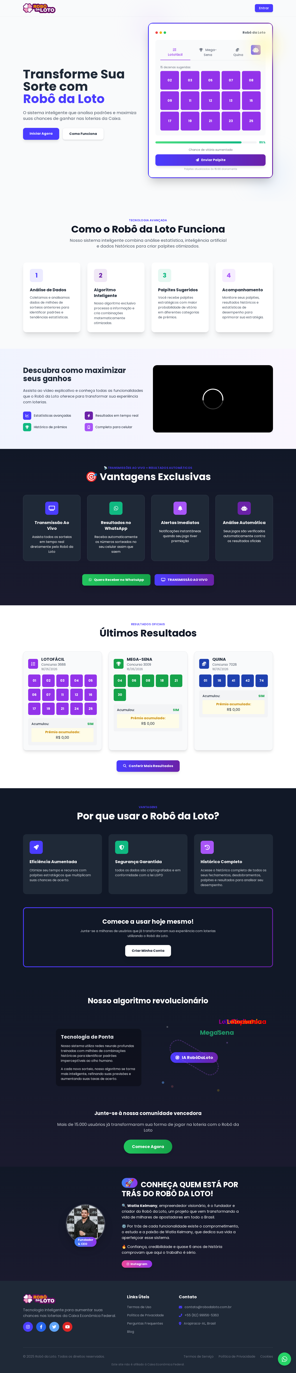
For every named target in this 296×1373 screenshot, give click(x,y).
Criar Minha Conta (148, 950)
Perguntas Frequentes (145, 1323)
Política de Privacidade (145, 1315)
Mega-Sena (208, 53)
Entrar (264, 8)
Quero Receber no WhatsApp (116, 579)
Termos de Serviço (199, 1356)
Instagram (137, 1264)
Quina (238, 53)
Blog (130, 1331)
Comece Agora (148, 1146)
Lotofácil (175, 53)
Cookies (266, 1356)
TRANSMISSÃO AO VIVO (184, 579)
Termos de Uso (139, 1307)
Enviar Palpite (210, 161)
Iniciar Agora (41, 133)
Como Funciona (83, 133)
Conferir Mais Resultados (148, 766)
